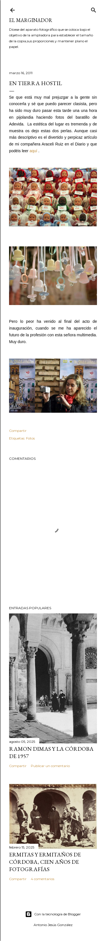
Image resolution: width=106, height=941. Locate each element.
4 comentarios (42, 879)
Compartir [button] (18, 430)
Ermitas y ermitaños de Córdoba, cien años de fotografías (45, 862)
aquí (33, 151)
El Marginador (30, 20)
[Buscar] (93, 8)
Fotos (30, 438)
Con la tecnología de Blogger (53, 914)
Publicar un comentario (50, 766)
